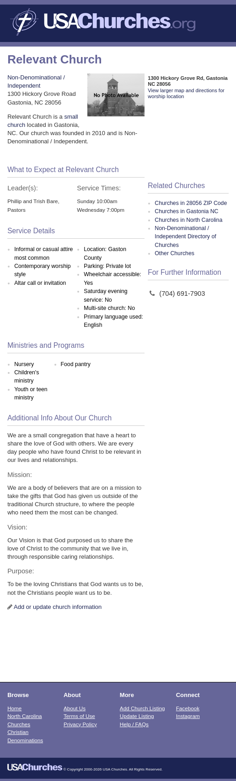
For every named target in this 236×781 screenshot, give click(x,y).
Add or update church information (58, 606)
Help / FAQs (134, 724)
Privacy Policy (80, 724)
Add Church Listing (142, 708)
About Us (75, 708)
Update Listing (137, 716)
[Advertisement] (188, 140)
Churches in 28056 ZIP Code (191, 203)
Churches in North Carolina (188, 220)
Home (14, 708)
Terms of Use (79, 716)
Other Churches (174, 253)
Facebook (187, 708)
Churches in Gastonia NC (186, 211)
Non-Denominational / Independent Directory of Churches (185, 236)
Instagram (188, 716)
